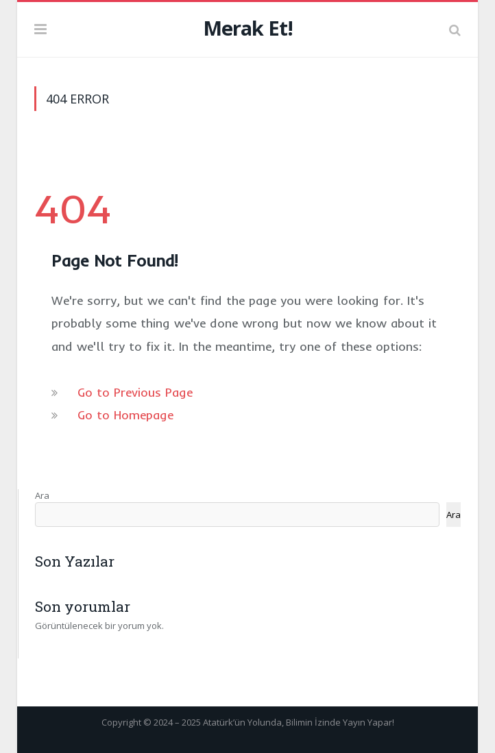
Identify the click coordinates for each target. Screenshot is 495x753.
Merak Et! (248, 27)
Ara (42, 495)
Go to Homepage (125, 415)
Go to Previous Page (135, 392)
